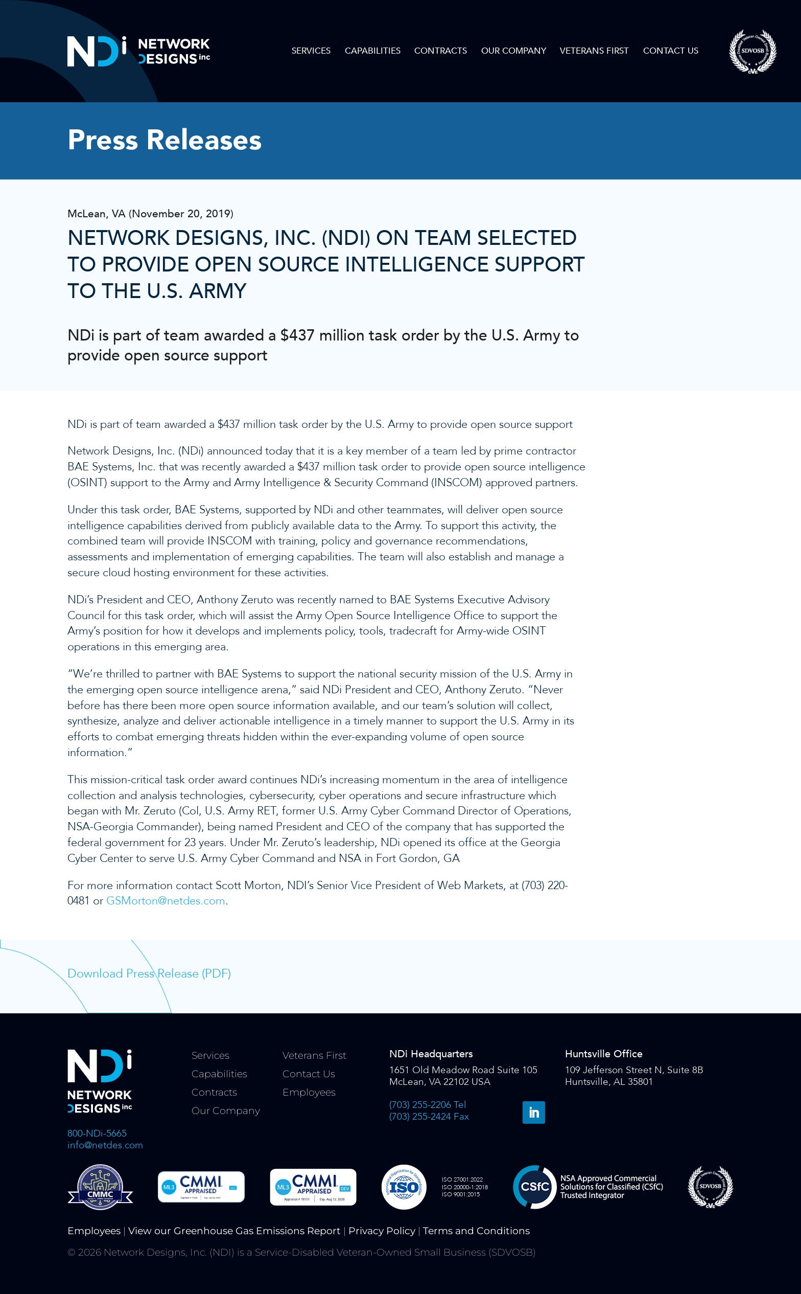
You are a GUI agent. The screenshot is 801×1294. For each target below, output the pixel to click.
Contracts (440, 51)
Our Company (513, 51)
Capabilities (372, 51)
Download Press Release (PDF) (149, 973)
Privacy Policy (381, 1231)
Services (311, 51)
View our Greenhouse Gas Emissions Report (234, 1231)
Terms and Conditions (476, 1231)
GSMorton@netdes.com (165, 901)
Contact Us (670, 51)
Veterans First (594, 51)
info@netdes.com (105, 1145)
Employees (309, 1092)
